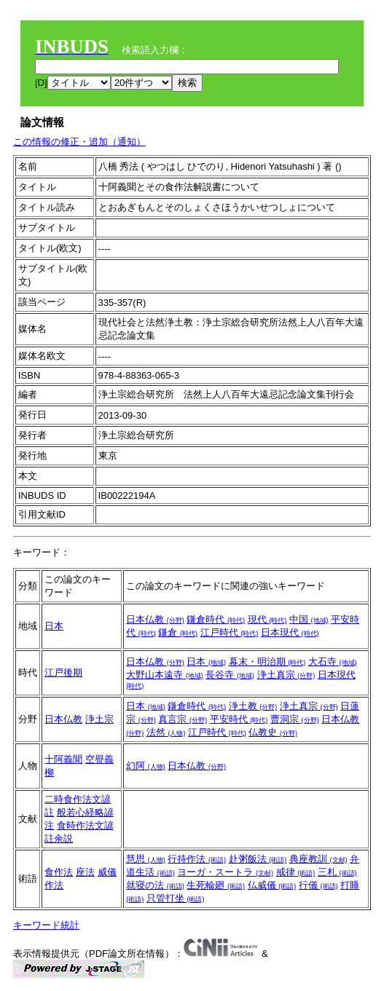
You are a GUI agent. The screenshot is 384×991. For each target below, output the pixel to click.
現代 (267, 619)
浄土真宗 (286, 674)
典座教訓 (318, 858)
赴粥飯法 (258, 858)
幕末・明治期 (267, 661)
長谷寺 (229, 674)
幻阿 (145, 765)
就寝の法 (155, 885)
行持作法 (197, 858)
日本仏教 (155, 619)
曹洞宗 (294, 719)
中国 (309, 619)
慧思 (145, 858)
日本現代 (290, 632)
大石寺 (332, 661)
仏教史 (272, 732)
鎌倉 (177, 632)
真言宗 (182, 719)
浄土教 (253, 705)
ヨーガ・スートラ (225, 871)
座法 (85, 871)
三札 (337, 871)
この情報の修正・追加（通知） (79, 141)
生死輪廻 (216, 885)
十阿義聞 (63, 759)
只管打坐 (175, 898)
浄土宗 (99, 719)
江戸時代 (229, 632)
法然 (166, 732)
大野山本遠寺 (164, 674)
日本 (53, 625)
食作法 (58, 871)
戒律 (296, 871)
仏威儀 (272, 885)
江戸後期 (63, 672)
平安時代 (239, 719)
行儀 (318, 885)
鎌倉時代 (216, 619)
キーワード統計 (46, 925)
